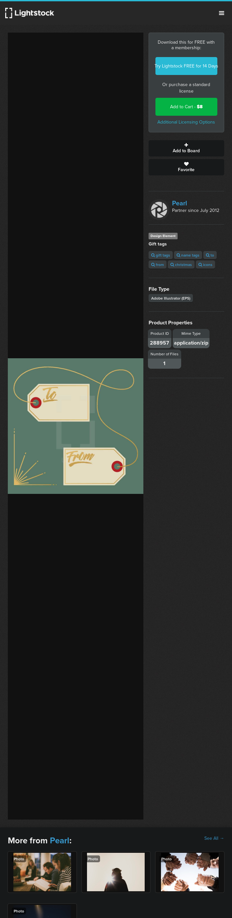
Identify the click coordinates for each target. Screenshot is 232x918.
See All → (214, 838)
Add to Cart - (186, 106)
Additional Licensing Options (186, 122)
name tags (188, 255)
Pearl (179, 203)
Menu (221, 13)
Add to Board (186, 148)
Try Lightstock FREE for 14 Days (186, 66)
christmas (181, 264)
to (210, 255)
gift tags (160, 255)
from (157, 264)
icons (205, 264)
